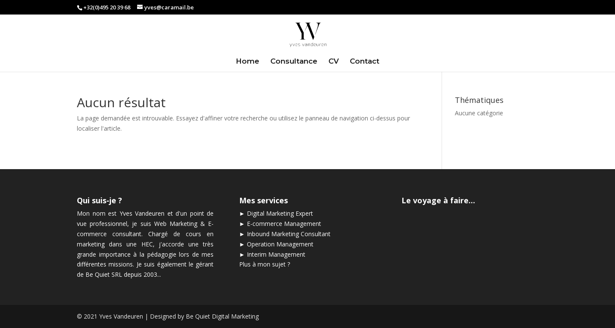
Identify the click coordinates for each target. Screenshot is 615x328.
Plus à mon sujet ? (264, 264)
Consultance (293, 61)
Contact (364, 61)
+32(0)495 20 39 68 (106, 7)
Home (247, 61)
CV (333, 61)
